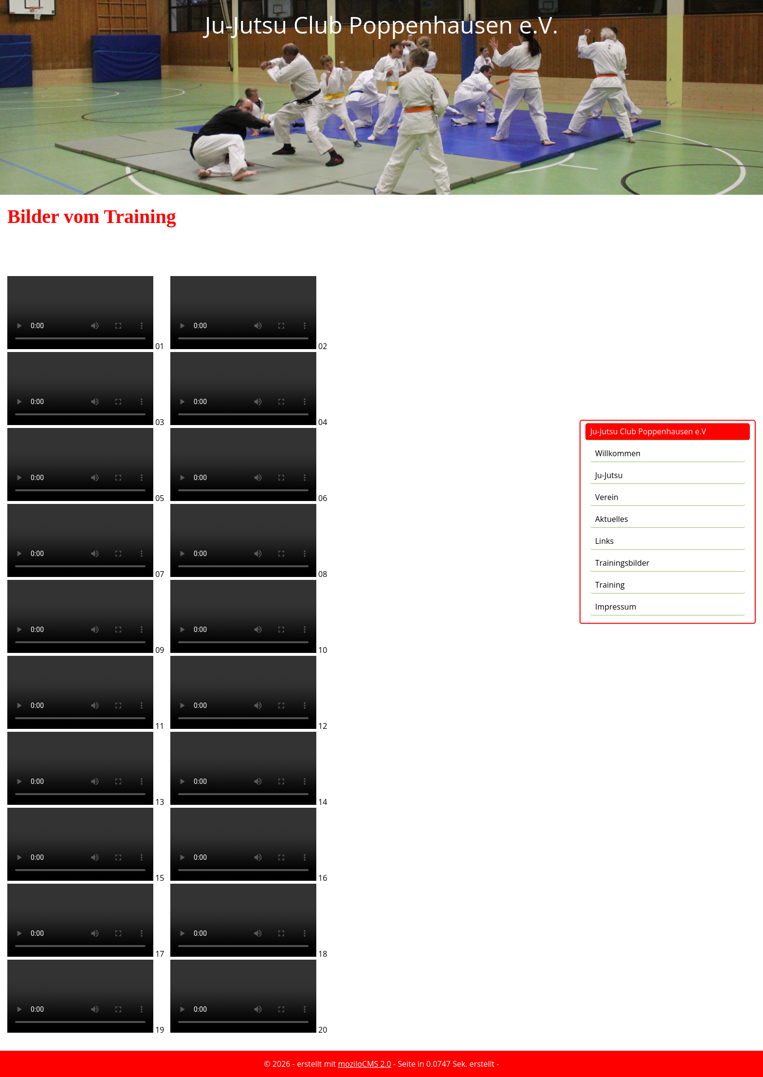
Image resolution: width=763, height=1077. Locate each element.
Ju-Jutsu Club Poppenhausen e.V (648, 213)
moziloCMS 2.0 (364, 1063)
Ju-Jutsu (609, 257)
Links (604, 323)
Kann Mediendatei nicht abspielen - (80, 312)
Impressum (615, 389)
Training (610, 367)
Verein (606, 279)
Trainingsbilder (622, 345)
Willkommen (617, 235)
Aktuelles (611, 301)
